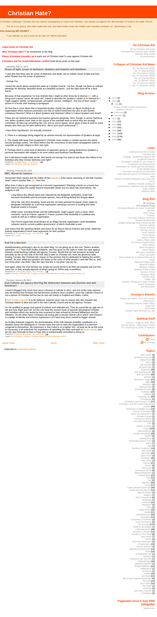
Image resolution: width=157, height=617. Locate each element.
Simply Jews (149, 277)
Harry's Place (148, 237)
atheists (148, 377)
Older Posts (98, 343)
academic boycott (142, 357)
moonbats (145, 517)
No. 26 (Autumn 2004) (144, 73)
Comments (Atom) (27, 349)
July (116, 104)
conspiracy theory (143, 419)
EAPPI (148, 436)
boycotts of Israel (143, 389)
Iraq (149, 480)
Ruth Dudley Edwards (17, 300)
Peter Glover (148, 235)
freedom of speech (141, 448)
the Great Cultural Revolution (137, 578)
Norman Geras (147, 230)
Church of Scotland (142, 411)
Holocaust (146, 468)
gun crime (146, 460)
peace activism (144, 546)
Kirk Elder (150, 308)
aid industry (145, 364)
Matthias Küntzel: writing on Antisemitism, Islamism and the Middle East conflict (136, 186)
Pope (147, 551)
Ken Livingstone (143, 497)
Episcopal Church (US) (140, 441)
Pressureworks (147, 56)
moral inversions (144, 522)
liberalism (146, 505)
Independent (144, 475)
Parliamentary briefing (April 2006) (138, 51)
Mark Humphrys (147, 247)
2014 (114, 98)
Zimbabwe (146, 593)
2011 (114, 121)
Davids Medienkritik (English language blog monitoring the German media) (136, 222)
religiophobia (144, 561)
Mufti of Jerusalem (142, 527)
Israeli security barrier (139, 490)
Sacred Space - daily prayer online (138, 325)
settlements (145, 568)
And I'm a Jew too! (15, 242)
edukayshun (145, 438)
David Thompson (146, 284)
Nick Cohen (149, 213)
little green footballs (145, 252)
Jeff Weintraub (148, 286)
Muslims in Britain (141, 532)
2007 (114, 133)
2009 (114, 127)
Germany (145, 453)
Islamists (26, 164)
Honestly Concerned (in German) (139, 171)
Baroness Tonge (142, 379)
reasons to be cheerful (140, 559)
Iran (148, 477)
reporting (55, 178)
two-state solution (142, 591)
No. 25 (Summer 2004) (143, 75)
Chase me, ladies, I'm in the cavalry (137, 298)
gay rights (146, 450)
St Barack (146, 571)
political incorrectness (139, 549)
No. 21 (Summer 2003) (143, 85)
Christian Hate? (29, 13)
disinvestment (144, 431)
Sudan (147, 573)
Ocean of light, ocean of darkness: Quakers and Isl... (130, 108)
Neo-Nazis (146, 536)
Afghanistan (145, 360)
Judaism (147, 495)
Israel (147, 485)
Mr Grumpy (149, 342)
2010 (114, 124)
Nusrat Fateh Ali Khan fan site (140, 311)
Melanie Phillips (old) (144, 262)
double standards (141, 433)
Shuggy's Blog (148, 274)
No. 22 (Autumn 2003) (144, 83)
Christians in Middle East (138, 409)
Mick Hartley (149, 245)
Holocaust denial (143, 470)
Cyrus (152, 339)
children (147, 394)
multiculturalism (142, 529)
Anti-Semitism (16, 164)
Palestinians (144, 544)
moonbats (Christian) (141, 519)
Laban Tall (150, 279)
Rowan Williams (142, 566)
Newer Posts (8, 343)
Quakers (34, 164)
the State (147, 586)
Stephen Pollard (147, 267)
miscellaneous (143, 514)
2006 (114, 136)
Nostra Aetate (90, 329)
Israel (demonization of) (75, 273)
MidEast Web (148, 191)
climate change (144, 416)
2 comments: (33, 162)
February (119, 112)
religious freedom (143, 563)
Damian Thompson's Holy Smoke (138, 282)
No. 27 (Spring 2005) (144, 71)
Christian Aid (24, 273)
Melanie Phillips (147, 264)
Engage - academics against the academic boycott (139, 158)
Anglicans (145, 369)
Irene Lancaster (147, 255)
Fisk (149, 446)
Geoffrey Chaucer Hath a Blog (140, 303)
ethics (149, 443)
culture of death (143, 426)
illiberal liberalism (143, 473)
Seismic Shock (147, 272)
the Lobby (145, 583)
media (18, 235)
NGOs (148, 539)
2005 (114, 139)
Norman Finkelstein (141, 541)
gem (33, 180)
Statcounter (149, 608)
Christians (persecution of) (137, 401)
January (118, 115)
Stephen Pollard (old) (144, 269)
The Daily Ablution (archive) (141, 218)
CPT (149, 423)
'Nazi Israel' (145, 355)
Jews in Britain (144, 492)
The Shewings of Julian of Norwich (138, 327)
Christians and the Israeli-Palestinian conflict (47, 273)
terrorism (146, 576)
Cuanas (151, 215)
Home (54, 343)
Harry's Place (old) (146, 240)
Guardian (145, 458)
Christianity (146, 399)
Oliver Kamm (148, 250)
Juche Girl (150, 306)
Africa (148, 362)
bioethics (147, 384)
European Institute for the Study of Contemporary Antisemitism (138, 162)
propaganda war (143, 554)
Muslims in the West (141, 534)
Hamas (146, 463)
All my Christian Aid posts (142, 49)
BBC (13, 235)
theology (147, 588)
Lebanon (146, 502)
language (146, 500)
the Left (146, 581)
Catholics (14, 273)
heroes (148, 465)
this (90, 96)
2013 (114, 101)
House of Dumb (147, 227)
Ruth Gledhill (148, 232)
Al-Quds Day (145, 367)
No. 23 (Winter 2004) (144, 80)
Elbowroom (149, 301)
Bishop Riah (145, 387)
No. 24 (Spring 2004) (144, 78)
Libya (148, 507)
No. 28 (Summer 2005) (143, 68)
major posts (144, 509)
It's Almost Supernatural (143, 242)
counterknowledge (142, 421)
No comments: (38, 233)
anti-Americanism (142, 372)
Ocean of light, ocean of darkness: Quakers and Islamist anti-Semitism (45, 69)
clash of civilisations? (141, 414)
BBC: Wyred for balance (18, 173)
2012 (114, 118)
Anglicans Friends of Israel (142, 152)
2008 (114, 130)
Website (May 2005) (145, 54)
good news (146, 455)
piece (18, 249)
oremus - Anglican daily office (140, 322)
